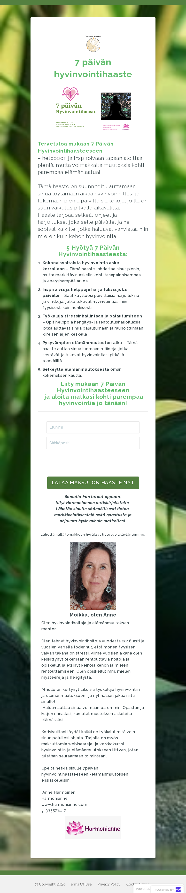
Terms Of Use (80, 884)
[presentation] (93, 462)
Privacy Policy (109, 884)
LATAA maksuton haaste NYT (93, 482)
